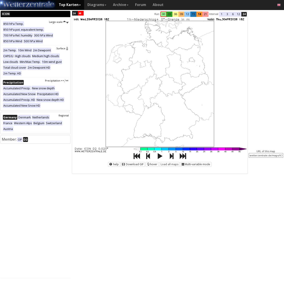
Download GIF (133, 164)
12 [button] (187, 14)
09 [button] (181, 14)
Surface (62, 48)
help (114, 164)
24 (74, 13)
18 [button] (199, 14)
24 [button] (244, 14)
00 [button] (163, 14)
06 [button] (175, 14)
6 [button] (233, 14)
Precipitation (57, 80)
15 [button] (193, 14)
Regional (64, 115)
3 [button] (227, 14)
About (158, 4)
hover (152, 164)
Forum (140, 4)
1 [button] (222, 14)
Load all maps (169, 164)
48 (80, 13)
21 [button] (205, 14)
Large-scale (59, 22)
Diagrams (96, 4)
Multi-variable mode (196, 164)
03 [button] (169, 14)
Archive (120, 4)
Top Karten (70, 4)
